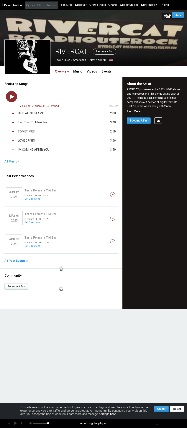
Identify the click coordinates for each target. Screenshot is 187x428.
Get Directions (32, 198)
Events (106, 71)
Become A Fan (16, 286)
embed (53, 106)
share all (39, 106)
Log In (167, 15)
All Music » (11, 161)
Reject (177, 408)
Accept (161, 408)
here (113, 414)
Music (77, 71)
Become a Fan (104, 51)
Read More (133, 111)
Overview (62, 71)
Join (178, 15)
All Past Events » (16, 261)
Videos (92, 71)
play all (26, 106)
